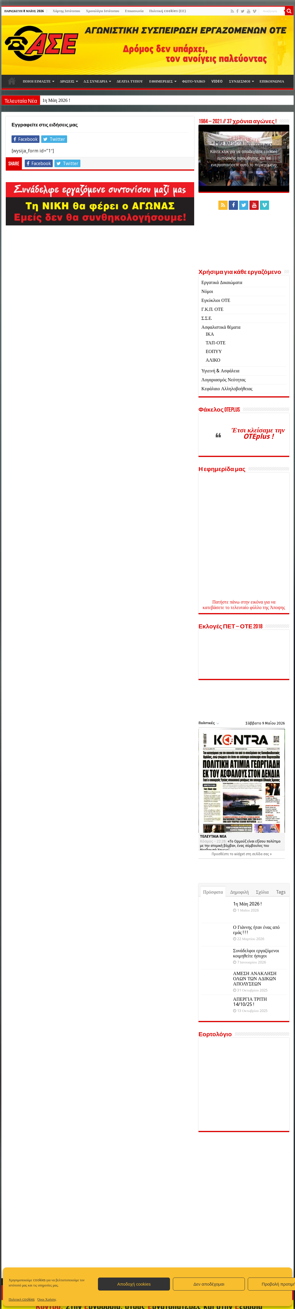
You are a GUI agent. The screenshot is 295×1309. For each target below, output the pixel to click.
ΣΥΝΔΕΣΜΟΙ (239, 81)
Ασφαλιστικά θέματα (220, 327)
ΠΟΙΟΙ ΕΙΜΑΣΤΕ (37, 81)
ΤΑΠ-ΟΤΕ (216, 343)
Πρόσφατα (213, 892)
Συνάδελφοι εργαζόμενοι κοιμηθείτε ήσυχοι (256, 953)
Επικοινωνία (134, 11)
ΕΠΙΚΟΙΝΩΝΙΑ (272, 81)
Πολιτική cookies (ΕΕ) (167, 11)
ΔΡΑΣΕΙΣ (67, 81)
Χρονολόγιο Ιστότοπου (102, 11)
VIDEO (217, 81)
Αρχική (11, 81)
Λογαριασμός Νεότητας (223, 379)
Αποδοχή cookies (134, 1284)
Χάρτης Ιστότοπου (66, 11)
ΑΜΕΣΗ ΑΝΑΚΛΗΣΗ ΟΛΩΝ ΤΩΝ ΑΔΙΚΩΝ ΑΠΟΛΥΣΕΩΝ (255, 979)
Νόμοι (207, 291)
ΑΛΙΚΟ (213, 360)
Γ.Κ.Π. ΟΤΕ (212, 309)
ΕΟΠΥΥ (214, 351)
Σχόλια (262, 892)
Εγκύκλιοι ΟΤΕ (215, 300)
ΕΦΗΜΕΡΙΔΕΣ (161, 81)
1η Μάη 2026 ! (56, 100)
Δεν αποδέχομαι (208, 1284)
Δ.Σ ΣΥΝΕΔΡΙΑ (95, 81)
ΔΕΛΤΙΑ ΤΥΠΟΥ (130, 81)
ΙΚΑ (210, 334)
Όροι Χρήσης (46, 1299)
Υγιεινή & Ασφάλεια (220, 371)
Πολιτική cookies (22, 1299)
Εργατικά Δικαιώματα (221, 282)
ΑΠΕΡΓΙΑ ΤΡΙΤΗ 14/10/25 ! (250, 1001)
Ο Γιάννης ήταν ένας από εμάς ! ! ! (256, 930)
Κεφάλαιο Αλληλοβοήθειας (226, 388)
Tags (280, 892)
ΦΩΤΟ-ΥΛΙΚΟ (193, 81)
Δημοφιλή (239, 892)
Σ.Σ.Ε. (206, 318)
